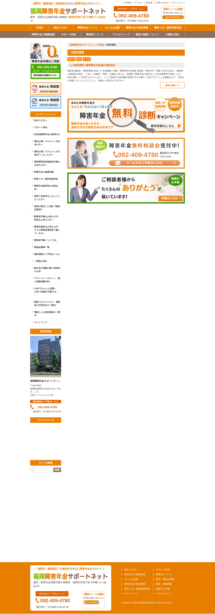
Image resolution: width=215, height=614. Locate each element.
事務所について (94, 34)
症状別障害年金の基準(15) (47, 134)
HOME (128, 2)
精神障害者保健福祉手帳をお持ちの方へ (47, 163)
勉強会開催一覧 (41, 247)
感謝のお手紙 (163, 588)
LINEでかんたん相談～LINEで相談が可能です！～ (46, 291)
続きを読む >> (172, 85)
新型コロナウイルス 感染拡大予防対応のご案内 (47, 303)
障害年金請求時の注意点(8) (46, 187)
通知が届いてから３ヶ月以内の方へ (47, 143)
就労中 (71, 59)
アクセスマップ (121, 34)
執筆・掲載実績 (164, 584)
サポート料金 (68, 34)
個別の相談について (146, 34)
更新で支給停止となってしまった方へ (47, 198)
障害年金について (87, 27)
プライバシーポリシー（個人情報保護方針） (47, 280)
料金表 (149, 2)
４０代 (87, 59)
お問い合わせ (162, 2)
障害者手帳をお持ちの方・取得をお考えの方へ (47, 218)
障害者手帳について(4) (45, 240)
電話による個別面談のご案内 (47, 314)
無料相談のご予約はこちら (47, 254)
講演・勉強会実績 (165, 579)
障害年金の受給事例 (137, 27)
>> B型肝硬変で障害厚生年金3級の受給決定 (92, 65)
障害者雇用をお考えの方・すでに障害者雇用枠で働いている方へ (47, 229)
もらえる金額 (112, 27)
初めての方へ (61, 27)
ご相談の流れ (172, 34)
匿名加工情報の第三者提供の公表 (47, 269)
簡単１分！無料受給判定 (167, 27)
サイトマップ (178, 2)
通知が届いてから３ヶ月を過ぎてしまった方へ (47, 153)
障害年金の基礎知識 (43, 34)
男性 (79, 59)
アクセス (138, 2)
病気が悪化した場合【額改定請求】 (47, 208)
